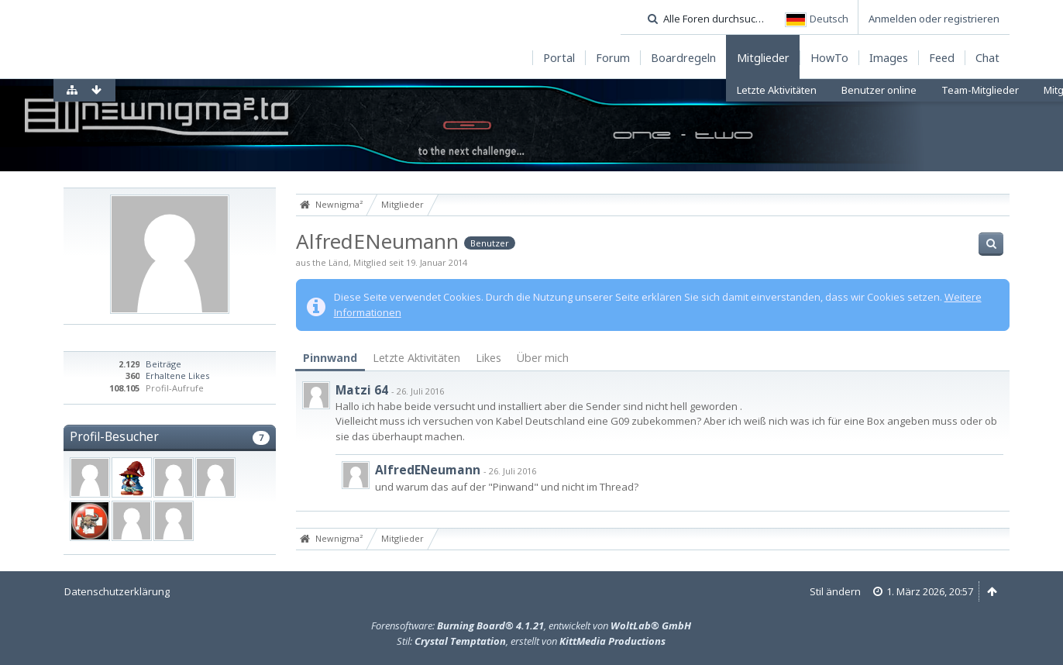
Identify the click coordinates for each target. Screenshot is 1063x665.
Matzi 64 (361, 389)
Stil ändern (835, 591)
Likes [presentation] (488, 357)
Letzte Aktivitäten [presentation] (416, 357)
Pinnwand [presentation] (330, 357)
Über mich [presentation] (543, 357)
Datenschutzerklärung (117, 591)
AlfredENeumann (427, 469)
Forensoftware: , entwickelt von (531, 625)
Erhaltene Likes (177, 375)
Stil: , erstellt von (531, 641)
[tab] (330, 358)
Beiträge (163, 364)
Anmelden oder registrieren (934, 19)
